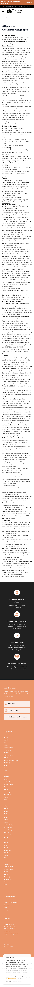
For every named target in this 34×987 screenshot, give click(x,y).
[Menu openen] (3, 11)
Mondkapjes (7, 763)
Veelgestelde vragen (11, 902)
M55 (5, 840)
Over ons (6, 910)
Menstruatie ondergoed (11, 760)
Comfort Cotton (8, 782)
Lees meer (19, 978)
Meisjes (6, 777)
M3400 (6, 811)
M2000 (6, 842)
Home (1, 17)
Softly (5, 765)
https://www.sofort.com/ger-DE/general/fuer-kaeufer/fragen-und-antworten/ (15, 291)
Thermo (6, 768)
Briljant (6, 745)
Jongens (7, 864)
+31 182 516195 (8, 931)
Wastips (6, 907)
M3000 (6, 758)
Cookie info (8, 981)
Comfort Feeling (8, 747)
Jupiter (6, 837)
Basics (5, 742)
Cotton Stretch (8, 827)
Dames (6, 737)
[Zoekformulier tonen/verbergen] (31, 11)
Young (5, 770)
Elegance (6, 752)
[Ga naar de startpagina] (14, 11)
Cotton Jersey (8, 830)
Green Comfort (8, 755)
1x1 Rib (6, 779)
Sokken (6, 852)
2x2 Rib (6, 740)
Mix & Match (7, 794)
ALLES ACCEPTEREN (11, 978)
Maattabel (7, 905)
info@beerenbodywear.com (12, 934)
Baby (5, 806)
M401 (5, 813)
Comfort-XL (7, 750)
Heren (6, 817)
